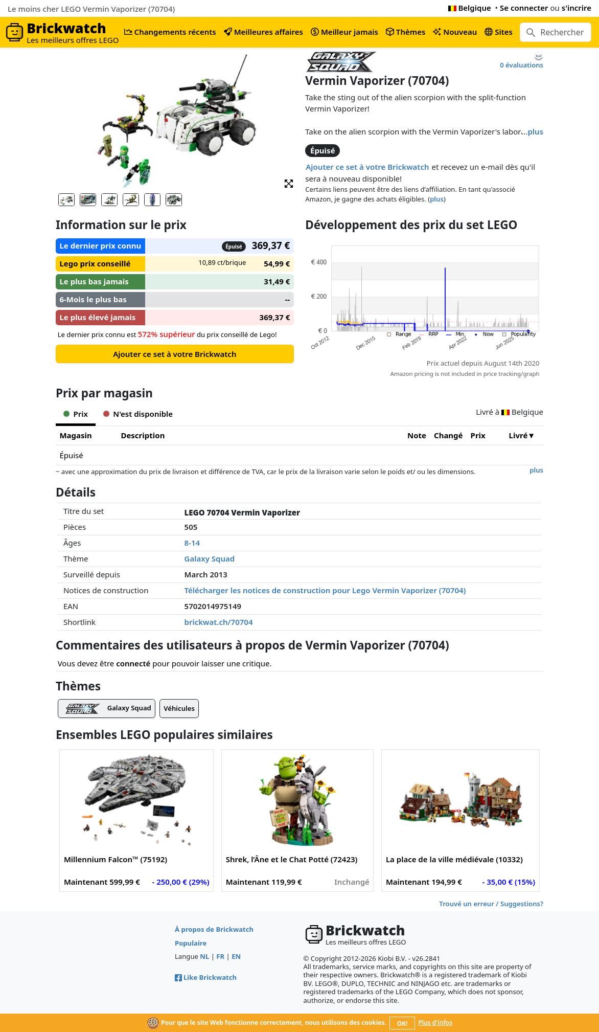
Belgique (469, 8)
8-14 (192, 542)
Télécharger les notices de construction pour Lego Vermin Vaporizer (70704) (325, 590)
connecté (133, 663)
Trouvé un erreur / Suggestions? (491, 903)
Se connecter (524, 8)
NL (204, 956)
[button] (289, 183)
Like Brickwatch (206, 977)
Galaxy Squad (210, 558)
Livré (518, 435)
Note (416, 435)
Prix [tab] (75, 414)
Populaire (190, 943)
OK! (402, 1023)
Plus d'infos (435, 1022)
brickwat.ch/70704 (219, 622)
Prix (478, 435)
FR (220, 956)
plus (535, 131)
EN (236, 956)
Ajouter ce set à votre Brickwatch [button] (367, 167)
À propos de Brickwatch (214, 929)
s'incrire (576, 8)
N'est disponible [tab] (138, 414)
